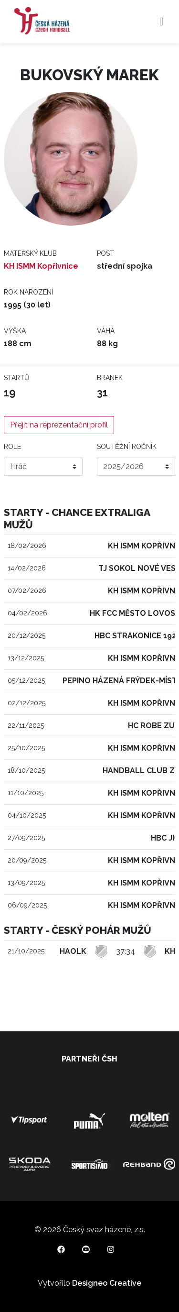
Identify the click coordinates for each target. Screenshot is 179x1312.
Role (12, 446)
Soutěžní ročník (127, 446)
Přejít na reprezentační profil (59, 424)
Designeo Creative (106, 1283)
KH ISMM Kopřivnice (41, 266)
